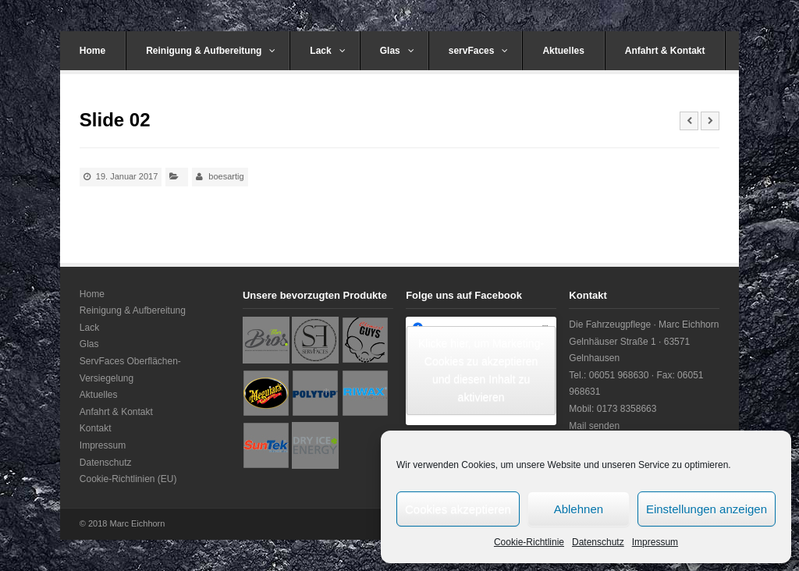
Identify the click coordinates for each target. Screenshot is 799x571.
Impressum (655, 542)
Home (92, 50)
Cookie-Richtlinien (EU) (128, 478)
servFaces (479, 50)
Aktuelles (563, 50)
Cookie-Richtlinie (529, 542)
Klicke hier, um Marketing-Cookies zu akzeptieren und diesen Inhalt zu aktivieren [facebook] (481, 370)
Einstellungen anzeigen (706, 509)
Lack (327, 50)
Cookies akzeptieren (458, 509)
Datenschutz (598, 542)
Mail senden (594, 425)
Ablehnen (578, 509)
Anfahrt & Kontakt (665, 50)
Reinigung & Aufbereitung (210, 50)
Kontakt (96, 428)
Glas (397, 50)
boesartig (225, 176)
